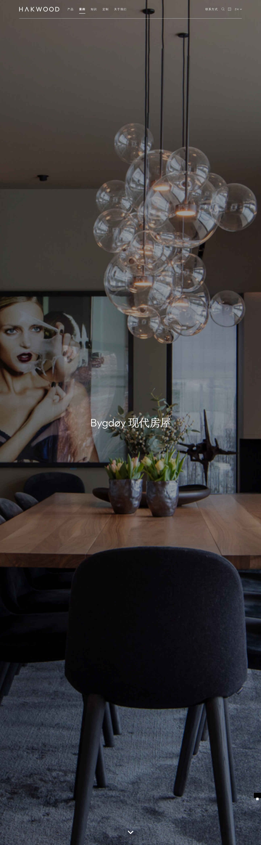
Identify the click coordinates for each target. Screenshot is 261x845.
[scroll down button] (130, 832)
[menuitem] (70, 9)
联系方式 (211, 9)
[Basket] (229, 9)
